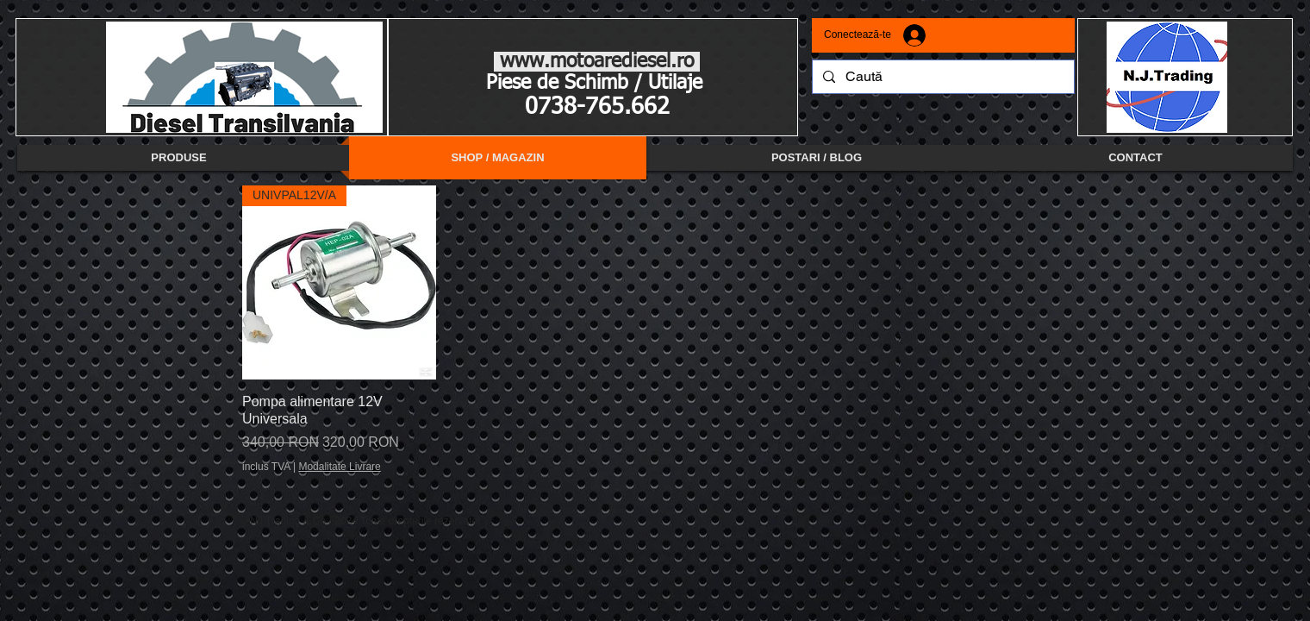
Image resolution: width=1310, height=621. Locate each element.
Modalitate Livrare (339, 467)
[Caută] (941, 76)
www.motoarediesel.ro (597, 62)
